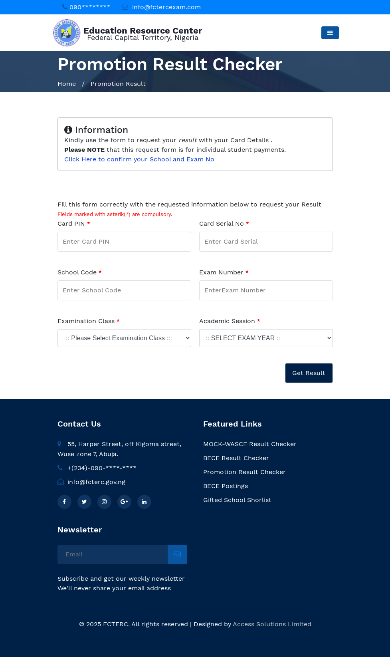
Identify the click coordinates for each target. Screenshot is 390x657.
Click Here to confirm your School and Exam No (139, 159)
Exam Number (224, 272)
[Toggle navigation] (330, 32)
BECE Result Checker (236, 458)
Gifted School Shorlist (237, 500)
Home (66, 83)
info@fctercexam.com (166, 7)
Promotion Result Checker (244, 472)
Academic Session (229, 321)
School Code (79, 272)
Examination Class (88, 321)
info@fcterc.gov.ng (91, 482)
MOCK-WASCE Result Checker (250, 444)
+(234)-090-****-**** (97, 468)
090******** (89, 7)
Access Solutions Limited (272, 624)
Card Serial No (224, 223)
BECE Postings (225, 486)
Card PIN (73, 223)
